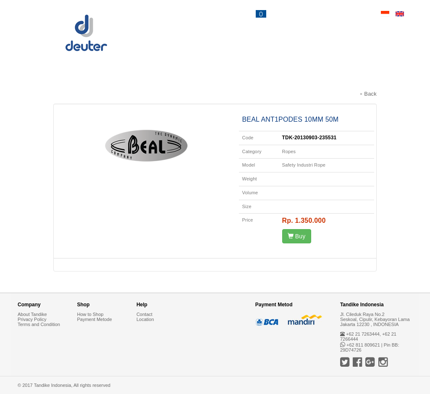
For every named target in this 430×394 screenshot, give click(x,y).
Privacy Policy (32, 319)
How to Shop (90, 314)
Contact (349, 14)
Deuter (286, 78)
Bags (169, 78)
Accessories (226, 78)
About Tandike (32, 314)
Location (145, 319)
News (299, 14)
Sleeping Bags (110, 78)
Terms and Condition (39, 324)
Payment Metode (94, 319)
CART (251, 14)
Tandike (336, 78)
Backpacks (39, 78)
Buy (297, 236)
